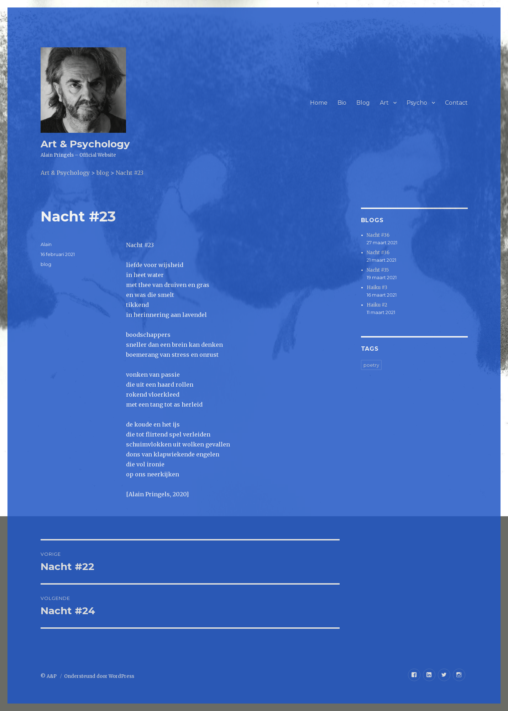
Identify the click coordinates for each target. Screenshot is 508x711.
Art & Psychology (85, 144)
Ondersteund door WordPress (99, 676)
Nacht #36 (378, 235)
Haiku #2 (377, 305)
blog (46, 264)
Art (384, 102)
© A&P (49, 676)
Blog (363, 102)
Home (319, 102)
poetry (371, 365)
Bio (341, 102)
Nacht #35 (378, 270)
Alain (46, 244)
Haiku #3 (377, 287)
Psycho (417, 102)
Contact (456, 102)
